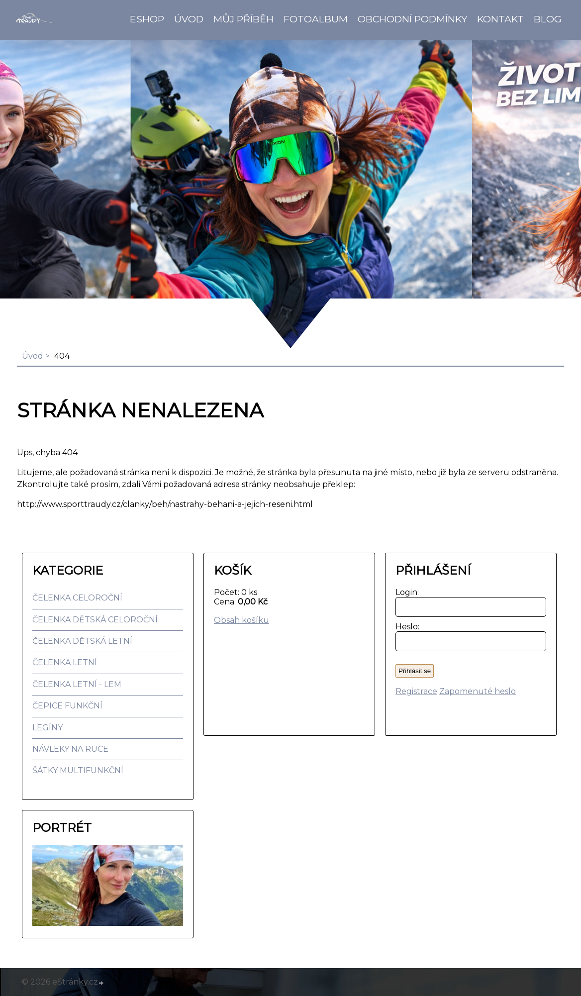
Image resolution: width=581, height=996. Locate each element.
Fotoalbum (316, 19)
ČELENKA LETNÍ (64, 662)
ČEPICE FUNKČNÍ (67, 705)
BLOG (548, 19)
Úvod (188, 19)
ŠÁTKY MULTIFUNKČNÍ (77, 770)
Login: (405, 592)
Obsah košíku (241, 620)
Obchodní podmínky (412, 19)
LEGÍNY (47, 727)
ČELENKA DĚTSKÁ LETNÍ (82, 641)
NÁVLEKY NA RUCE (70, 749)
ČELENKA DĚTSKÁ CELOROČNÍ (95, 619)
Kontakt (500, 19)
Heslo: (405, 626)
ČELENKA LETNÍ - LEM (76, 684)
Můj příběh (243, 19)
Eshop (147, 19)
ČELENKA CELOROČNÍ (77, 597)
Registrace (416, 691)
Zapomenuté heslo (477, 691)
